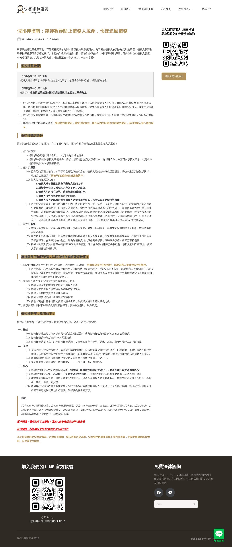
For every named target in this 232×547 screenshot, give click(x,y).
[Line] (170, 492)
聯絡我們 (206, 9)
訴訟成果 (166, 9)
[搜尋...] (172, 504)
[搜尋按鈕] (194, 504)
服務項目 (126, 9)
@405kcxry (47, 517)
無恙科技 (210, 538)
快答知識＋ (186, 9)
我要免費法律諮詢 (174, 76)
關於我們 (108, 9)
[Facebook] (158, 492)
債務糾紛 (55, 39)
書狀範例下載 (145, 9)
